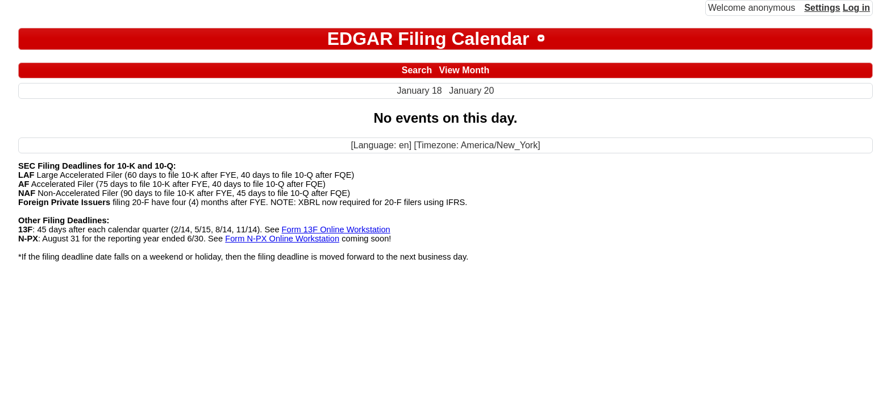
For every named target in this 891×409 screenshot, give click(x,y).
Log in (856, 7)
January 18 (419, 90)
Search (417, 70)
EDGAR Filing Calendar (428, 38)
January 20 (471, 90)
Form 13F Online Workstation (336, 229)
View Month (464, 70)
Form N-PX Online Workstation (282, 238)
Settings (822, 7)
